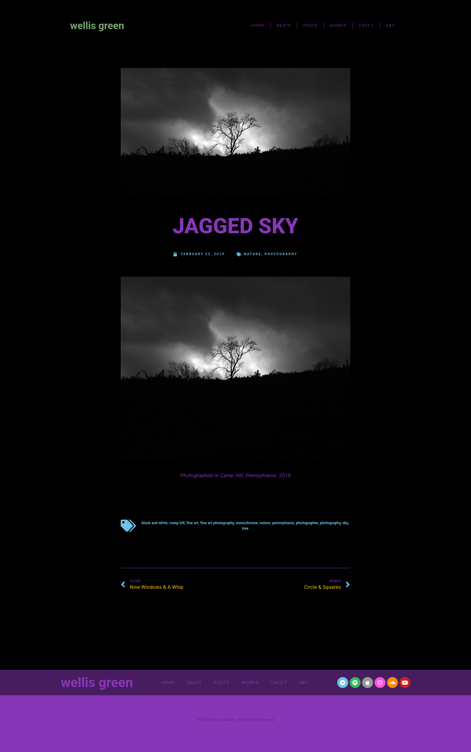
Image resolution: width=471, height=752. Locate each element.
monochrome (247, 523)
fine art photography (217, 523)
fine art (193, 523)
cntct (366, 25)
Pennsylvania (283, 523)
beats (284, 25)
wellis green (97, 26)
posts (310, 25)
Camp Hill (177, 523)
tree (245, 528)
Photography (280, 254)
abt (390, 25)
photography (330, 523)
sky (345, 523)
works (338, 25)
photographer (307, 523)
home (257, 25)
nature (252, 254)
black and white (155, 523)
